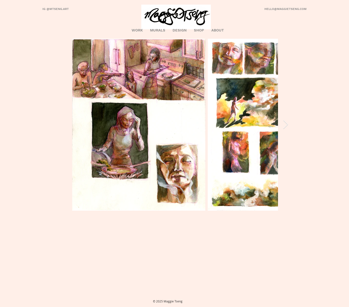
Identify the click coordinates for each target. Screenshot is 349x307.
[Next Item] (285, 125)
